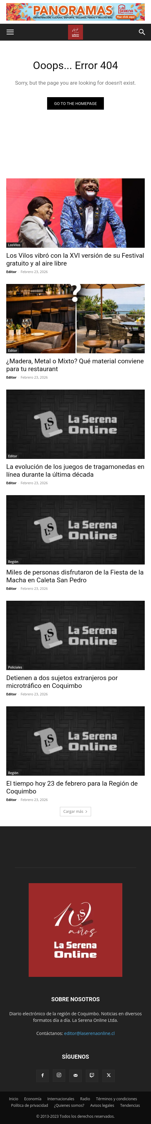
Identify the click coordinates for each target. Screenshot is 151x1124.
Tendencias (130, 1105)
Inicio (13, 1099)
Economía (32, 1099)
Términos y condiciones (116, 1099)
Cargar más (75, 811)
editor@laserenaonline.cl (89, 1033)
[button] (10, 32)
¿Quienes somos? (69, 1105)
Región (13, 562)
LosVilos (14, 245)
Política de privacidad (29, 1105)
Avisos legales (102, 1105)
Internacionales (60, 1099)
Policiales (15, 667)
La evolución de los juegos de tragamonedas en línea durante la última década (75, 470)
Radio (85, 1099)
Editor (11, 271)
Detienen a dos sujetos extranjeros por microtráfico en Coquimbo (62, 681)
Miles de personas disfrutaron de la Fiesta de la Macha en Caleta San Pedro (75, 576)
